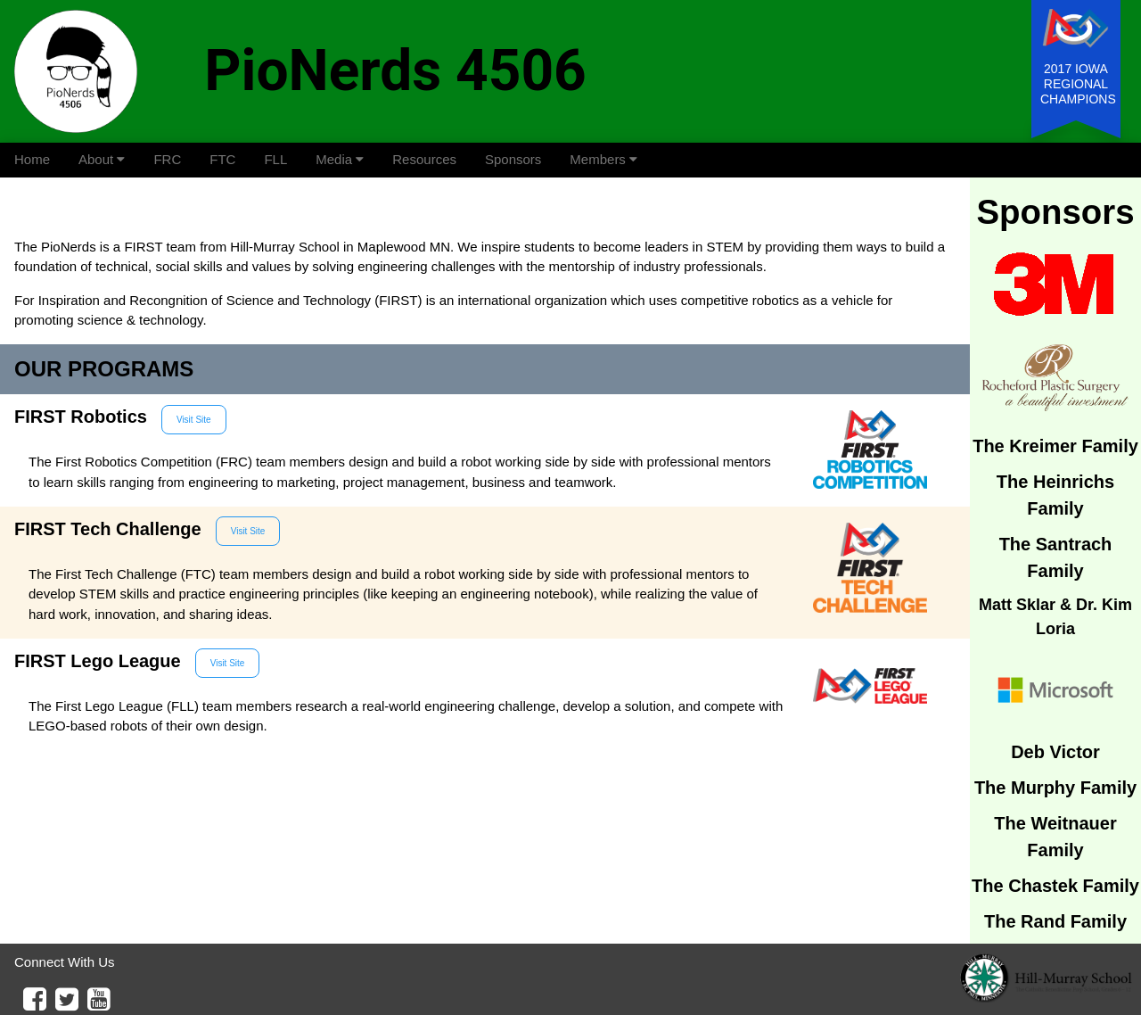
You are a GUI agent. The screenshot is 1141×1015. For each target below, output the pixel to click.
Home (32, 159)
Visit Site (193, 420)
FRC (167, 159)
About (101, 159)
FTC (222, 159)
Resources (424, 159)
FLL (275, 159)
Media (340, 159)
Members (603, 159)
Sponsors (513, 159)
